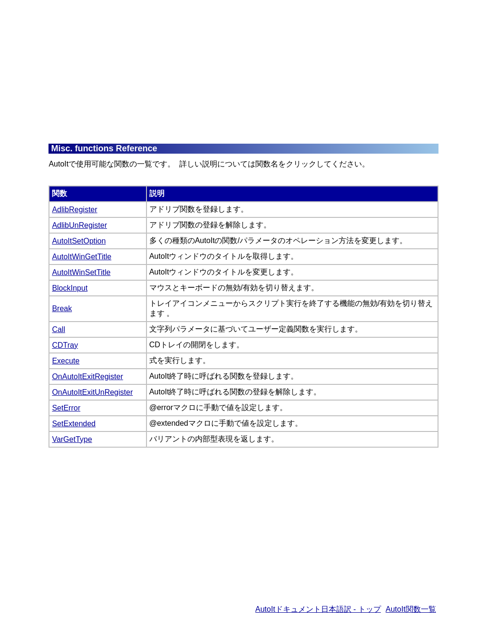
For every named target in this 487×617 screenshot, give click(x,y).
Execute (65, 361)
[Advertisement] (268, 71)
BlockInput (70, 288)
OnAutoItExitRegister (87, 376)
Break (62, 308)
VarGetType (72, 439)
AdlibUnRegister (79, 225)
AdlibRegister (74, 210)
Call (58, 329)
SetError (66, 408)
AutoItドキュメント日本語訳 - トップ (318, 609)
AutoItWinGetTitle (81, 257)
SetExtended (74, 424)
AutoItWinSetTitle (81, 272)
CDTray (65, 345)
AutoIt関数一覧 (411, 609)
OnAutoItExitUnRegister (92, 392)
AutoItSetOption (79, 241)
